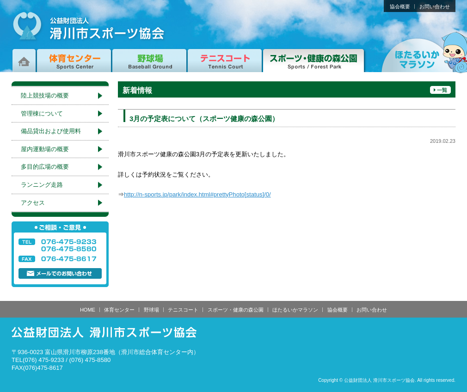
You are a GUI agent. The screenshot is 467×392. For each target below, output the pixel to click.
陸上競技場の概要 (45, 95)
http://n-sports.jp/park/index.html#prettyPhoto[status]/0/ (197, 194)
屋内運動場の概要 (45, 149)
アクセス (33, 202)
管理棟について (42, 113)
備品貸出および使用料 (51, 131)
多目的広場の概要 (45, 166)
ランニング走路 (42, 184)
